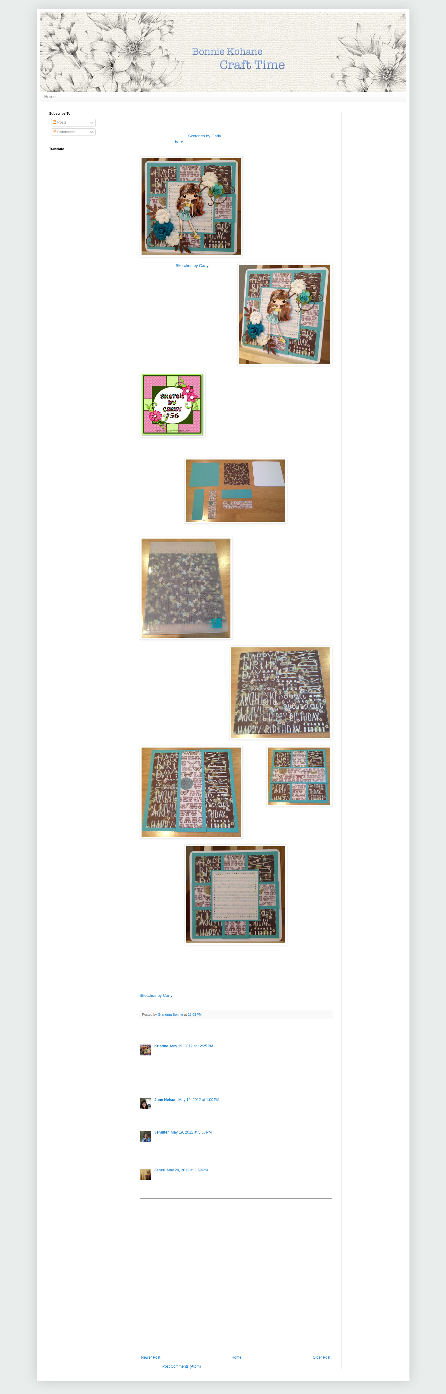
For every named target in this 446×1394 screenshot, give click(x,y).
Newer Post (150, 1357)
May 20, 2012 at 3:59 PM (187, 1170)
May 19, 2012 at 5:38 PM (191, 1132)
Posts (60, 122)
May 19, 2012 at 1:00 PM (198, 1100)
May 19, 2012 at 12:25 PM (191, 1046)
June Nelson (166, 1100)
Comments (64, 132)
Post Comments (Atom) (181, 1366)
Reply (159, 1082)
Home (50, 96)
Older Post (321, 1357)
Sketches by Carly (204, 136)
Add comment (154, 1203)
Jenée (160, 1170)
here (179, 142)
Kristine (161, 1046)
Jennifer (162, 1132)
